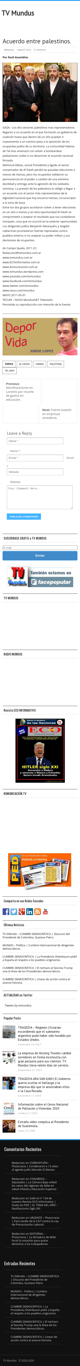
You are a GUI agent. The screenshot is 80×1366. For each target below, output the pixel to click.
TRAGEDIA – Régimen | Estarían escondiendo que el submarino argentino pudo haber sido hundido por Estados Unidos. (44, 1033)
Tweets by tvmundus (18, 1005)
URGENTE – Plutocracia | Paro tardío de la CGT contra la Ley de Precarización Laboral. (35, 1221)
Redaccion (9, 49)
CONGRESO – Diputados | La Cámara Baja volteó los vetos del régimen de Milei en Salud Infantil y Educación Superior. (34, 1184)
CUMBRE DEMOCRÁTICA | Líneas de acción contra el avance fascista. (36, 980)
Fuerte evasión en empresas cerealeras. (56, 414)
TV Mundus (17, 13)
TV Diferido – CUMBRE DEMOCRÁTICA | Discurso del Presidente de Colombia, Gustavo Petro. (36, 935)
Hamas (40, 364)
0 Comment (40, 49)
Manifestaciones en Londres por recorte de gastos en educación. (20, 392)
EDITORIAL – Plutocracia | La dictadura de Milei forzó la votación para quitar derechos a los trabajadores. (34, 1239)
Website (15, 482)
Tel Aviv (9, 370)
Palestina (56, 364)
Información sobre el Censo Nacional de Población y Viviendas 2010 (43, 1106)
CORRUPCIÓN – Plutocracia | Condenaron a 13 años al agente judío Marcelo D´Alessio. (35, 1166)
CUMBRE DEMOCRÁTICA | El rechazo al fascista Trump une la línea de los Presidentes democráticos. (38, 969)
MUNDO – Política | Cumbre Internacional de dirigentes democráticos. (38, 947)
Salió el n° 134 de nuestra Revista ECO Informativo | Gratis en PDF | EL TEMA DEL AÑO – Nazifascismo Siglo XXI (35, 1203)
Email (70, 458)
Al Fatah (24, 364)
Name (14, 451)
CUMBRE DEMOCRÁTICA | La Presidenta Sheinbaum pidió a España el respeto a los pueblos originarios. (40, 958)
